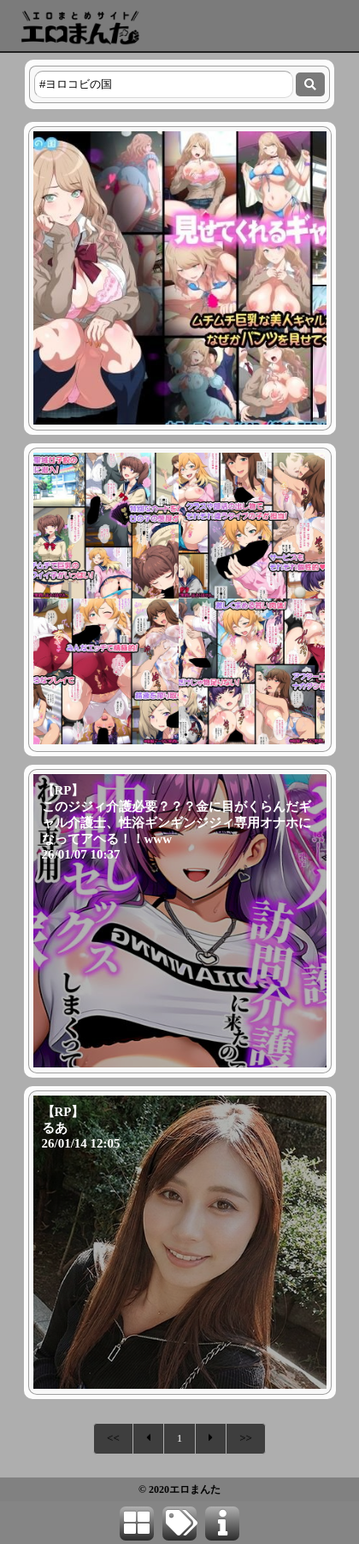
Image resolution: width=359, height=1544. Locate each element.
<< (113, 1437)
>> (245, 1437)
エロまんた (195, 1489)
